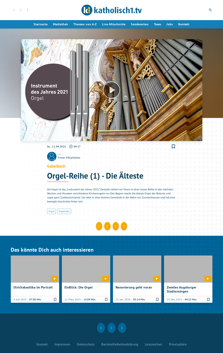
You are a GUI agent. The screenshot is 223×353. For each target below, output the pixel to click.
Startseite (41, 24)
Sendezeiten (140, 24)
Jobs (170, 24)
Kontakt (183, 24)
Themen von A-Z (85, 24)
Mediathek (60, 24)
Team (157, 24)
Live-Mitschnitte (113, 24)
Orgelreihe (64, 211)
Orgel (51, 211)
